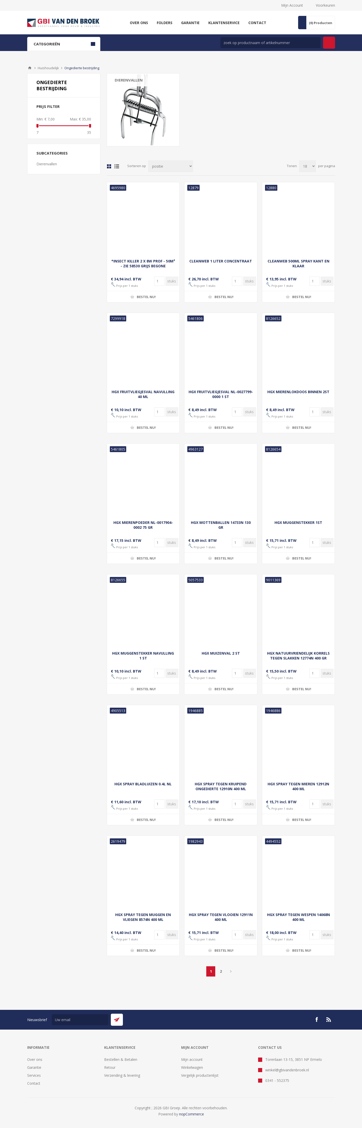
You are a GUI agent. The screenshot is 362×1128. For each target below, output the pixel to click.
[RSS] (329, 1019)
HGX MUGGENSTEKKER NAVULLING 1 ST (143, 655)
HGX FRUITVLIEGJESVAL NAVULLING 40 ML (143, 394)
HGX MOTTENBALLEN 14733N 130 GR (221, 525)
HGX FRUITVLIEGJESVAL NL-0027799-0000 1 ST (221, 394)
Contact (33, 1083)
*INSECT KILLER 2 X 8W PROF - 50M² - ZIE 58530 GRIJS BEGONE (143, 263)
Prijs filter (48, 106)
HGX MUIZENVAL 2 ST (221, 653)
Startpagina (29, 68)
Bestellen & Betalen (120, 1059)
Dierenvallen (129, 80)
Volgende (230, 971)
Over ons (34, 1059)
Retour (109, 1067)
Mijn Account (292, 5)
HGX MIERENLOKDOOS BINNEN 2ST (298, 391)
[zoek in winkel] (270, 42)
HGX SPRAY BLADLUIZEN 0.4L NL (143, 783)
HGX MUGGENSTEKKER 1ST (298, 522)
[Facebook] (316, 1019)
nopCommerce (191, 1114)
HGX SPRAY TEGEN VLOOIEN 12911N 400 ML (221, 917)
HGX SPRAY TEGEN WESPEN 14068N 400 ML (298, 917)
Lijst (116, 166)
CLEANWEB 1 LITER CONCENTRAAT (220, 261)
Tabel (109, 166)
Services (34, 1075)
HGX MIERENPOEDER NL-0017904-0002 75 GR (143, 525)
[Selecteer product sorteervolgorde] (170, 166)
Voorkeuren (325, 5)
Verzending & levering (122, 1075)
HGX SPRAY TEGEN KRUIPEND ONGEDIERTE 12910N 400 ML (221, 786)
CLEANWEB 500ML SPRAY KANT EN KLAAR (298, 263)
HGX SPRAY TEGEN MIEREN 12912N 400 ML (298, 786)
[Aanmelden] (80, 1019)
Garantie (34, 1067)
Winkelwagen (192, 1067)
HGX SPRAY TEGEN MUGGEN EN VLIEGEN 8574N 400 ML (143, 917)
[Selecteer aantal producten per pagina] (307, 166)
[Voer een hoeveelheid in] (159, 281)
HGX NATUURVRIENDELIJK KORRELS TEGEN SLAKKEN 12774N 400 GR (298, 655)
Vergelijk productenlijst (200, 1075)
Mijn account (192, 1059)
